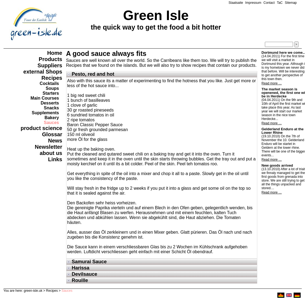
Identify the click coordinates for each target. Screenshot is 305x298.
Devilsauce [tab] (84, 274)
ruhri (280, 295)
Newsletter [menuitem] (48, 147)
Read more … (272, 83)
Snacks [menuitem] (51, 108)
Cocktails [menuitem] (49, 83)
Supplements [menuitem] (45, 112)
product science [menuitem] (41, 128)
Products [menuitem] (50, 59)
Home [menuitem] (54, 53)
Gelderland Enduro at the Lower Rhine (283, 131)
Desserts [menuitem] (50, 103)
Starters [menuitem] (51, 93)
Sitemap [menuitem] (291, 3)
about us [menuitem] (51, 153)
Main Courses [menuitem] (45, 98)
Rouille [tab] (80, 280)
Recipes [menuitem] (51, 78)
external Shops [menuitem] (42, 72)
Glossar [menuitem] (52, 134)
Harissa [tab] (80, 268)
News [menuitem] (55, 141)
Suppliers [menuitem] (49, 65)
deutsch (297, 295)
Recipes (52, 291)
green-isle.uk (33, 291)
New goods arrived (277, 165)
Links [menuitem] (55, 159)
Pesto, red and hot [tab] (93, 74)
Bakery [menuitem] (51, 117)
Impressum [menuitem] (253, 3)
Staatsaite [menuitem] (236, 3)
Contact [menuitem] (269, 3)
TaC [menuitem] (279, 3)
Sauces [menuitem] (51, 122)
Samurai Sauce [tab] (89, 261)
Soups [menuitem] (52, 88)
